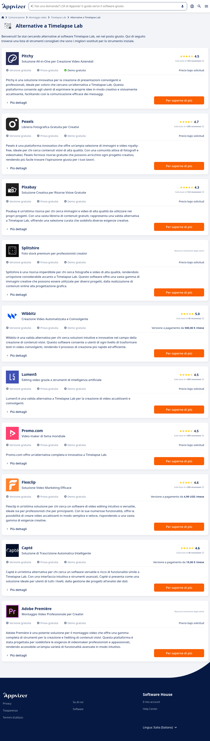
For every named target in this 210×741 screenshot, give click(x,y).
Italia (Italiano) (166, 727)
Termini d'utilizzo (13, 717)
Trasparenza (10, 710)
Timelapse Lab (58, 17)
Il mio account (151, 702)
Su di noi (78, 702)
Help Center (150, 709)
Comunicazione (16, 17)
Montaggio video (38, 17)
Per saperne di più (179, 100)
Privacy (7, 703)
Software (78, 709)
